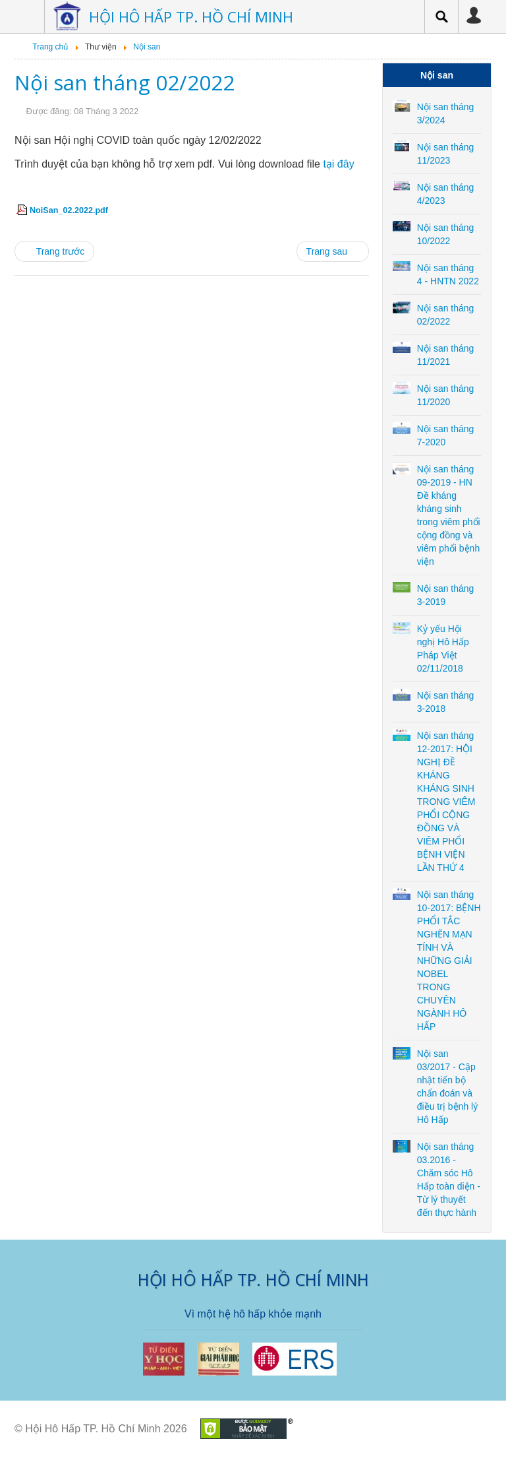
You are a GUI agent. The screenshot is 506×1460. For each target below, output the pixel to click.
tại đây (338, 164)
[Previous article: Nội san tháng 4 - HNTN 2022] (54, 251)
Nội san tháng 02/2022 (124, 82)
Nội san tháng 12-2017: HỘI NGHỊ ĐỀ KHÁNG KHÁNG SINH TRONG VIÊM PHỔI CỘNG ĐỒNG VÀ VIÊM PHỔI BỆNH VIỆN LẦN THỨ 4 (446, 801)
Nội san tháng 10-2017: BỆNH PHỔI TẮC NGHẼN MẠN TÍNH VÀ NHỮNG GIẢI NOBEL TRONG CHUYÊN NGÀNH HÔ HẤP (449, 960)
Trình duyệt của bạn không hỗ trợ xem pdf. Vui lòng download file (184, 164)
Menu (24, 16)
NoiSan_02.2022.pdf (69, 210)
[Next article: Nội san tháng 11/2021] (332, 251)
